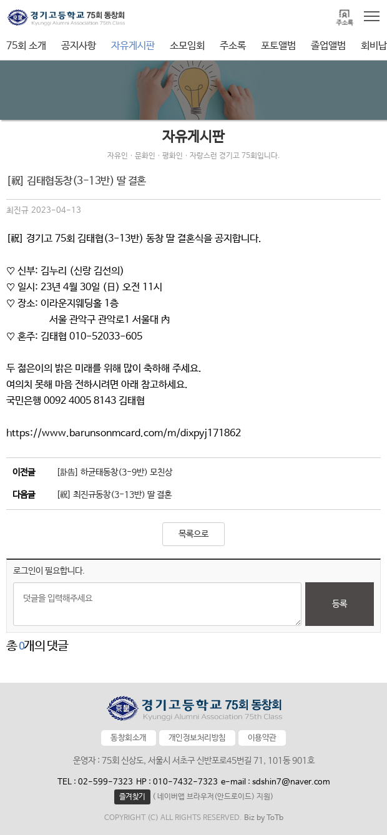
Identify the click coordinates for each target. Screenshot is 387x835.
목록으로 (193, 534)
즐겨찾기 (132, 797)
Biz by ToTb (263, 818)
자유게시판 (133, 46)
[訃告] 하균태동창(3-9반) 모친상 (114, 472)
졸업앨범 (328, 46)
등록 (339, 604)
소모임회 (187, 46)
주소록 (233, 46)
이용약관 (262, 738)
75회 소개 (26, 46)
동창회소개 (128, 738)
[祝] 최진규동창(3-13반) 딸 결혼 (114, 495)
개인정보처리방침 (197, 738)
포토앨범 (278, 46)
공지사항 (78, 46)
